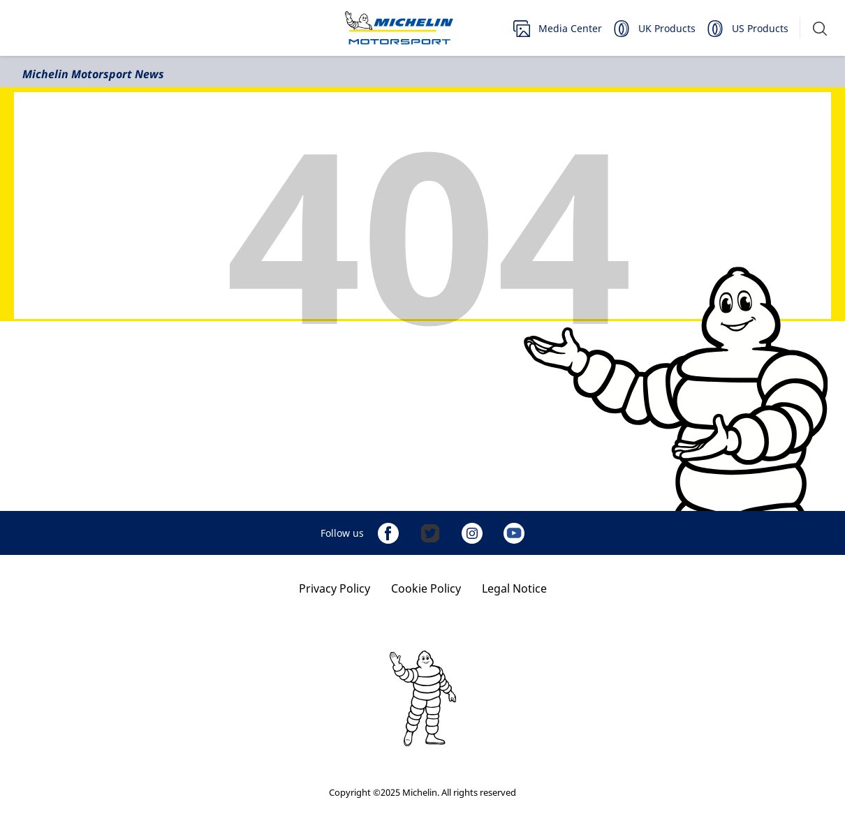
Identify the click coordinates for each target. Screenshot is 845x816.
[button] (819, 28)
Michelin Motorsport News (93, 74)
